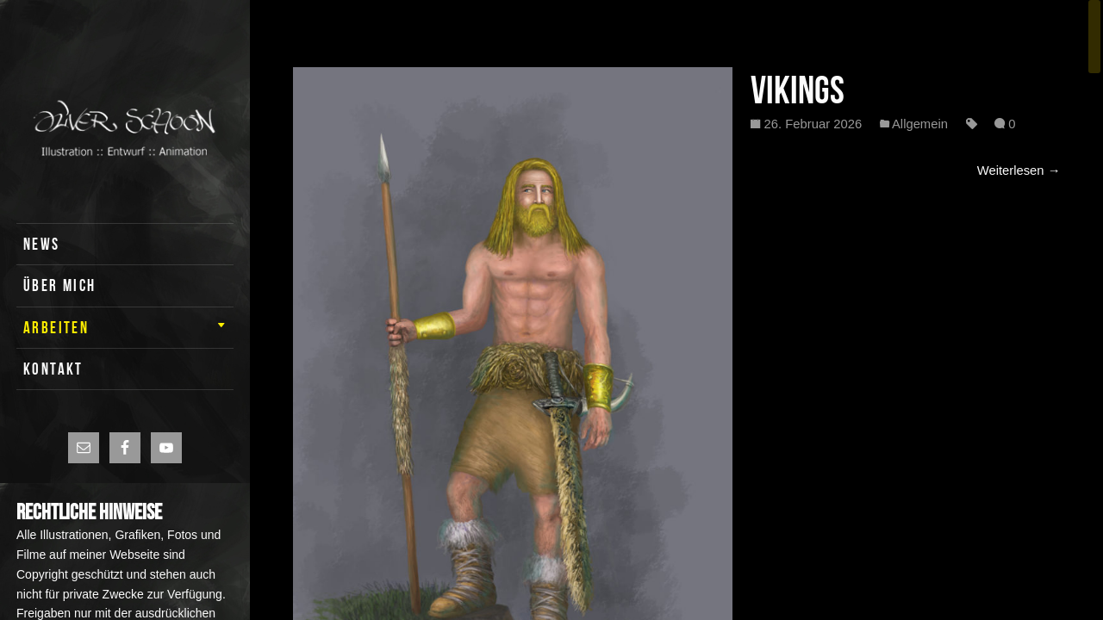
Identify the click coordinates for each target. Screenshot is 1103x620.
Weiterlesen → (1019, 170)
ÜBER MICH (60, 285)
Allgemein (920, 124)
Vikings (797, 90)
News (41, 244)
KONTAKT (53, 369)
